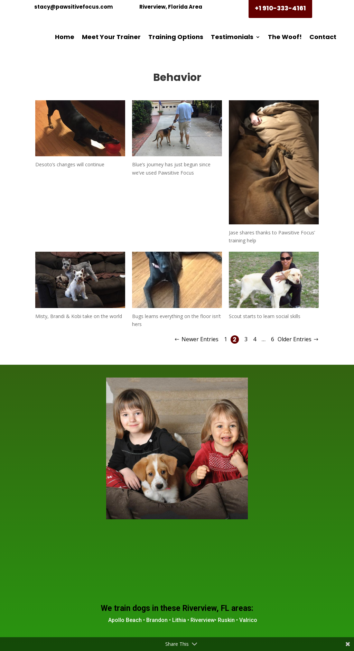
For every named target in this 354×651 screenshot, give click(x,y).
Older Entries (294, 339)
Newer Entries (199, 339)
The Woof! (285, 36)
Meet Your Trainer (111, 36)
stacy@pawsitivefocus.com (73, 6)
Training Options (175, 36)
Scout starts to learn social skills (264, 316)
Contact (322, 36)
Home (64, 36)
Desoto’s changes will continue (69, 164)
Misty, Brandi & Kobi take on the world (78, 316)
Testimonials (232, 36)
